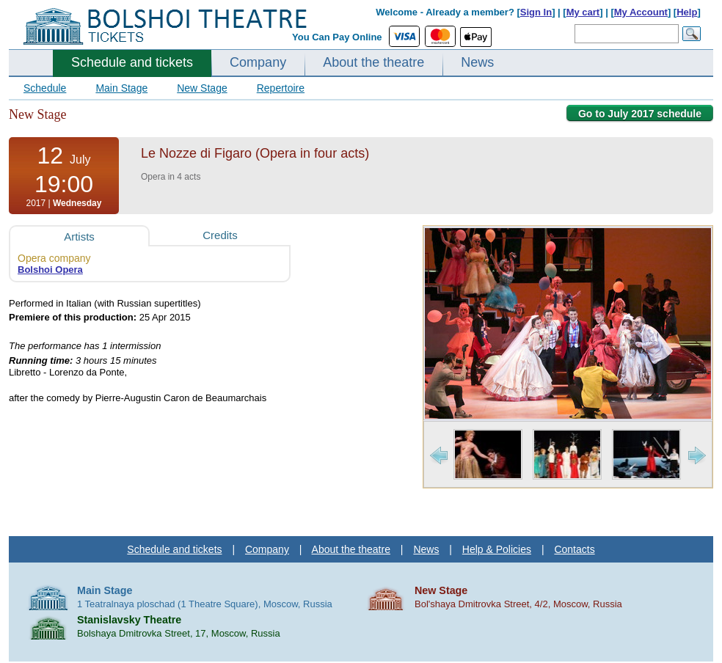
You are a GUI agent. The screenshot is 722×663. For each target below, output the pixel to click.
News (477, 62)
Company (258, 62)
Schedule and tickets (132, 62)
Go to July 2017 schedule (639, 114)
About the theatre (373, 62)
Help (687, 12)
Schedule (44, 88)
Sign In (536, 12)
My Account (641, 12)
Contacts (574, 549)
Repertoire (281, 88)
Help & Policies (496, 549)
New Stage (202, 88)
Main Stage (121, 88)
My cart (583, 12)
